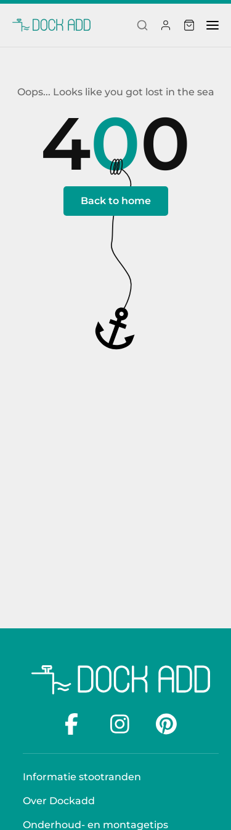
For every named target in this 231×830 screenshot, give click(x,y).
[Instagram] (120, 724)
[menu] (212, 25)
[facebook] (75, 724)
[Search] (142, 25)
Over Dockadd (59, 801)
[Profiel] (166, 25)
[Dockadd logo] (120, 680)
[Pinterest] (166, 724)
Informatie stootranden (82, 777)
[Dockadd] (51, 25)
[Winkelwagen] (189, 25)
